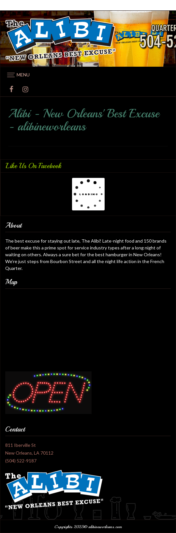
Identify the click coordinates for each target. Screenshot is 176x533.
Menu (23, 74)
